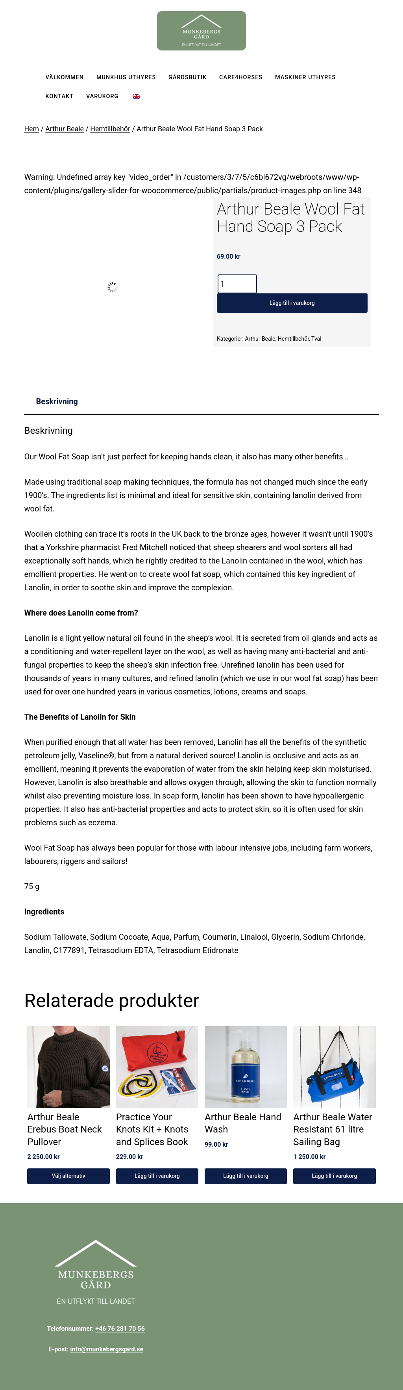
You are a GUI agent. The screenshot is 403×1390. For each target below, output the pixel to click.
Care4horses (241, 77)
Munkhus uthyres (126, 77)
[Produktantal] (237, 283)
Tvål (316, 339)
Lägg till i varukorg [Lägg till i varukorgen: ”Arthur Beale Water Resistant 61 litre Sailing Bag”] (334, 1176)
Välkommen (65, 77)
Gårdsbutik (187, 77)
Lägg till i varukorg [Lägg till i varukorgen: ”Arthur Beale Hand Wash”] (245, 1176)
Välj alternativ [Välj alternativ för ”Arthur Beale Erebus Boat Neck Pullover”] (68, 1176)
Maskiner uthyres (305, 77)
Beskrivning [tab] (57, 401)
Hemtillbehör (110, 129)
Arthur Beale (64, 129)
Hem (31, 129)
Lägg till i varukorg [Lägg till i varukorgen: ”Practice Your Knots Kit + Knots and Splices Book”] (157, 1176)
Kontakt (60, 96)
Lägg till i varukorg (292, 303)
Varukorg (102, 96)
